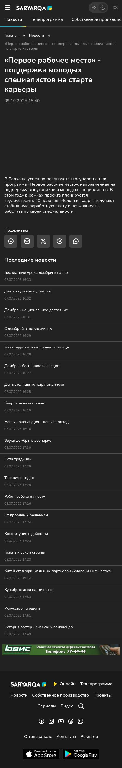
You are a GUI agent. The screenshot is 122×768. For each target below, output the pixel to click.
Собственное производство (60, 695)
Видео (66, 706)
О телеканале (38, 737)
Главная (11, 35)
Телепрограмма (47, 19)
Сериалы (47, 706)
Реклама (89, 737)
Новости (13, 19)
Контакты (66, 737)
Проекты (102, 695)
